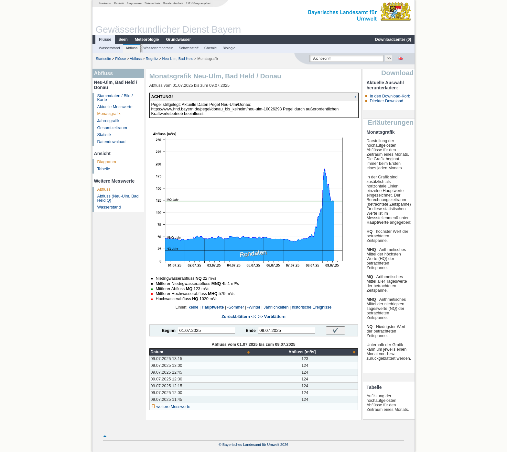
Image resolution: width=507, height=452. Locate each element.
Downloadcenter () (393, 39)
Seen (123, 39)
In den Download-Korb (390, 96)
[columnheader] (200, 352)
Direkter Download (386, 101)
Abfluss (132, 48)
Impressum (134, 3)
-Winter (254, 307)
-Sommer (235, 307)
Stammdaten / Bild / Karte (115, 98)
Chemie (210, 48)
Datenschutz (152, 3)
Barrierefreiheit (173, 3)
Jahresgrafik (108, 121)
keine (193, 307)
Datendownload (111, 142)
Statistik (104, 134)
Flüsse (105, 39)
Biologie (228, 48)
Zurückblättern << (238, 316)
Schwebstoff (189, 48)
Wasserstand (109, 48)
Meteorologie (147, 39)
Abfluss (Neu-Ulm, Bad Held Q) (118, 198)
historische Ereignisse (312, 307)
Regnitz (152, 59)
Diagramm (106, 162)
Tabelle (103, 169)
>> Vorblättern (272, 316)
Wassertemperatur (158, 48)
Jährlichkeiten (276, 307)
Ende (251, 330)
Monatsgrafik (109, 113)
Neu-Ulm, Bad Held (177, 59)
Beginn (169, 330)
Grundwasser (178, 39)
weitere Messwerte (173, 406)
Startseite (105, 3)
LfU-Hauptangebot (198, 3)
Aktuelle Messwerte (115, 107)
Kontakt (119, 3)
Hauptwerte (213, 307)
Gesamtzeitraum (112, 128)
